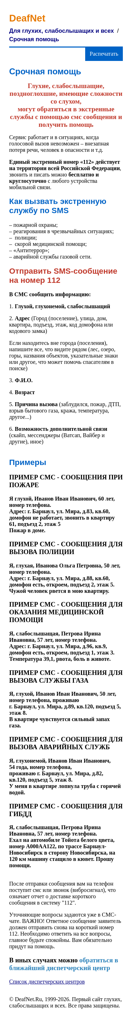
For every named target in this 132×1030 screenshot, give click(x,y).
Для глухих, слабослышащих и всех (61, 30)
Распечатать (104, 54)
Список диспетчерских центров (47, 982)
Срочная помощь (34, 39)
